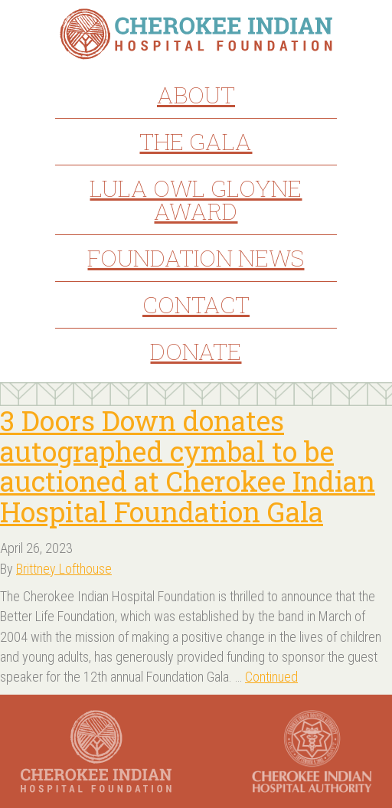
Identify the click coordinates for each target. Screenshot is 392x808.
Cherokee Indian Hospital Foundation (196, 34)
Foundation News (195, 258)
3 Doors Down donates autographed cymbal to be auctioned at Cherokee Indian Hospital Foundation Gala (187, 466)
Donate (195, 351)
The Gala (195, 141)
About (196, 95)
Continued (271, 677)
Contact (196, 304)
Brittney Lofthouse (64, 569)
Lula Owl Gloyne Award (196, 199)
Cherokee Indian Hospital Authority (312, 751)
